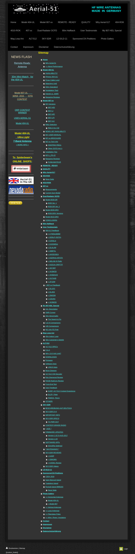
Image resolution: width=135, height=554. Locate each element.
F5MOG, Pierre (54, 398)
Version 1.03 (52, 439)
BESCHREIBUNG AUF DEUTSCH (58, 408)
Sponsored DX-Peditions (53, 473)
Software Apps (51, 364)
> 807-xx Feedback (52, 285)
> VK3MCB (52, 271)
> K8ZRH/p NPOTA (55, 258)
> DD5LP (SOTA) (54, 237)
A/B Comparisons (52, 326)
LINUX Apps (52, 367)
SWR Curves (50, 312)
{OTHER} (49, 401)
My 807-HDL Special (51, 306)
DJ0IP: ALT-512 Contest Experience (61, 391)
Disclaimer (47, 528)
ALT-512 (46, 343)
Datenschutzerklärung (52, 531)
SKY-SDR (46, 405)
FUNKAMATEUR (54, 162)
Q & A (47, 350)
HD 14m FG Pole (52, 330)
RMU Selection (51, 125)
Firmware (49, 360)
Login (126, 549)
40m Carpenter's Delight (54, 340)
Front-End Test (51, 384)
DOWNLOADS (51, 357)
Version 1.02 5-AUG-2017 (58, 435)
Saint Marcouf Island (53, 480)
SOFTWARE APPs (52, 442)
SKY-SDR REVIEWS (53, 453)
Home (45, 60)
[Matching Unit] (51, 84)
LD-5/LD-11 (47, 470)
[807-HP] (51, 114)
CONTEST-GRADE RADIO (55, 425)
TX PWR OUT (53, 422)
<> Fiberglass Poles (53, 514)
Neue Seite (49, 179)
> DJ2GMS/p (53, 244)
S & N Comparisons (53, 323)
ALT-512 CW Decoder (53, 374)
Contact (46, 521)
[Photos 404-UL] (51, 77)
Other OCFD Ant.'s (55, 148)
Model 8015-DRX (52, 217)
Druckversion (12, 548)
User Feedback (51, 388)
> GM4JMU (52, 459)
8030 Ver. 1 (52, 203)
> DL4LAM (52, 248)
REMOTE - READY (50, 166)
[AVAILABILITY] (51, 73)
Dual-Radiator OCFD (51, 196)
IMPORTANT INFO (52, 415)
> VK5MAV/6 (53, 275)
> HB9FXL (52, 251)
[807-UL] (51, 121)
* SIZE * (48, 429)
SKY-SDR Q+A (51, 412)
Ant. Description (51, 309)
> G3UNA (51, 299)
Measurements (51, 189)
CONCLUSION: (51, 220)
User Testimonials (50, 227)
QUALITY (46, 169)
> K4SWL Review (54, 463)
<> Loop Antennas (52, 511)
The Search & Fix (54, 319)
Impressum (47, 524)
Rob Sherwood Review (54, 377)
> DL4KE (51, 292)
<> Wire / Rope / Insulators (55, 518)
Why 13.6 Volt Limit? (53, 353)
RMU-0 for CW (53, 128)
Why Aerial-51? (49, 172)
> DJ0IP (51, 456)
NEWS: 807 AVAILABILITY (55, 131)
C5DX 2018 (49, 477)
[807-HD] (51, 107)
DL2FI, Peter (53, 394)
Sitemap (22, 548)
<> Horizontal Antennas (54, 497)
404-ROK (46, 176)
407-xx (45, 186)
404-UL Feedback (52, 230)
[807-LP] (51, 118)
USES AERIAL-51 (22, 118)
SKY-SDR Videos (52, 466)
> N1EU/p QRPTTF (55, 265)
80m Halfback (48, 224)
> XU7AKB (52, 278)
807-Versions (50, 104)
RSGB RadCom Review (54, 381)
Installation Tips (51, 152)
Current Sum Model (52, 193)
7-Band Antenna (22, 141)
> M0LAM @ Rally (55, 261)
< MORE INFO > (22, 145)
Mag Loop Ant (48, 333)
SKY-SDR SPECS (52, 418)
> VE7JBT (52, 268)
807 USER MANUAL (53, 135)
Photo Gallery (48, 494)
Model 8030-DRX (52, 210)
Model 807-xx (48, 101)
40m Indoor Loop (51, 336)
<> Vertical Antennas (53, 507)
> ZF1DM (51, 282)
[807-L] (50, 111)
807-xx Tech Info (51, 142)
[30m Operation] (51, 87)
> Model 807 (52, 504)
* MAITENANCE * (52, 449)
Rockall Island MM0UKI (54, 487)
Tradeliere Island (51, 483)
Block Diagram (51, 371)
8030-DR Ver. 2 (54, 207)
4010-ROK (47, 183)
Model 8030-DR (51, 200)
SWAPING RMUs (54, 145)
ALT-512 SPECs (51, 347)
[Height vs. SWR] (52, 94)
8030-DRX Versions (55, 213)
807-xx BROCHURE (53, 138)
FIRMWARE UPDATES (54, 432)
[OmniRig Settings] (55, 446)
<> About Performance (54, 66)
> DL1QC (51, 289)
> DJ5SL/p (52, 241)
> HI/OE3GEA (53, 254)
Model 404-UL (22, 123)
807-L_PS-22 (50, 155)
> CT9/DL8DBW (54, 234)
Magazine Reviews (52, 97)
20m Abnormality (51, 316)
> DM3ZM (52, 295)
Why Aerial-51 (50, 63)
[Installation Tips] (51, 90)
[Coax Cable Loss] (52, 80)
